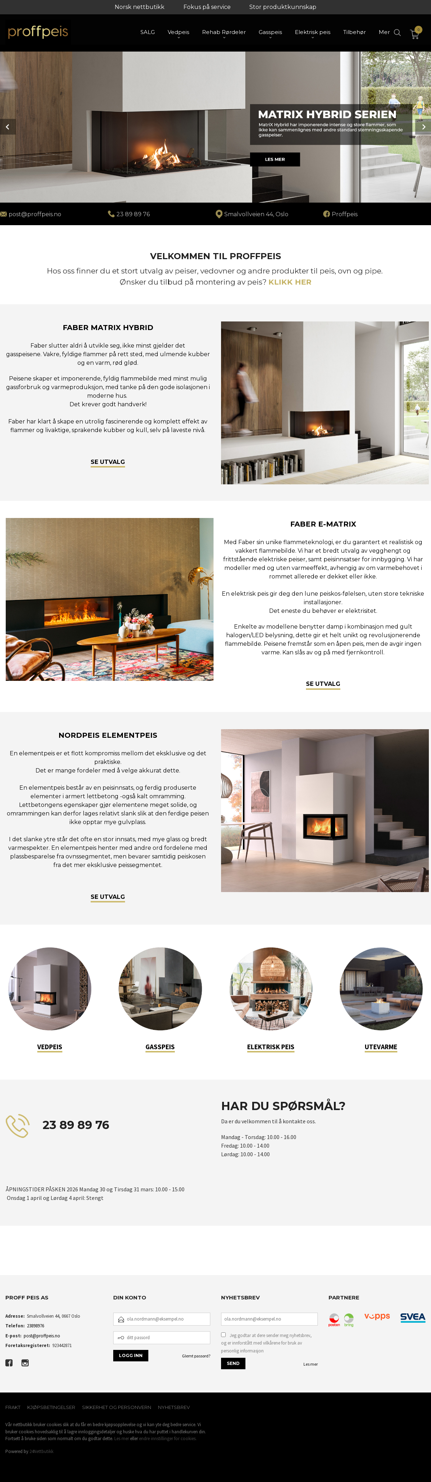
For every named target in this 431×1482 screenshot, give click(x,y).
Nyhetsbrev (174, 1407)
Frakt (12, 1407)
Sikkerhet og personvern (116, 1407)
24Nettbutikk (41, 1451)
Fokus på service (207, 7)
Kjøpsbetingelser (51, 1407)
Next (423, 127)
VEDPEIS (49, 1046)
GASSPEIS (160, 1046)
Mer (384, 32)
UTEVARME (381, 1046)
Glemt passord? (196, 1355)
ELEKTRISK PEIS (270, 1046)
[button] (5, 1258)
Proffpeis (345, 214)
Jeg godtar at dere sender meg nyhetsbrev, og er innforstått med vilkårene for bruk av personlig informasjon (266, 1343)
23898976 (35, 1326)
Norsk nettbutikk (139, 7)
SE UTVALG (108, 461)
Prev (8, 127)
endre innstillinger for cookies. (168, 1438)
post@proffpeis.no (42, 1336)
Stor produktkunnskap (282, 7)
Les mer (310, 1364)
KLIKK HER (289, 281)
